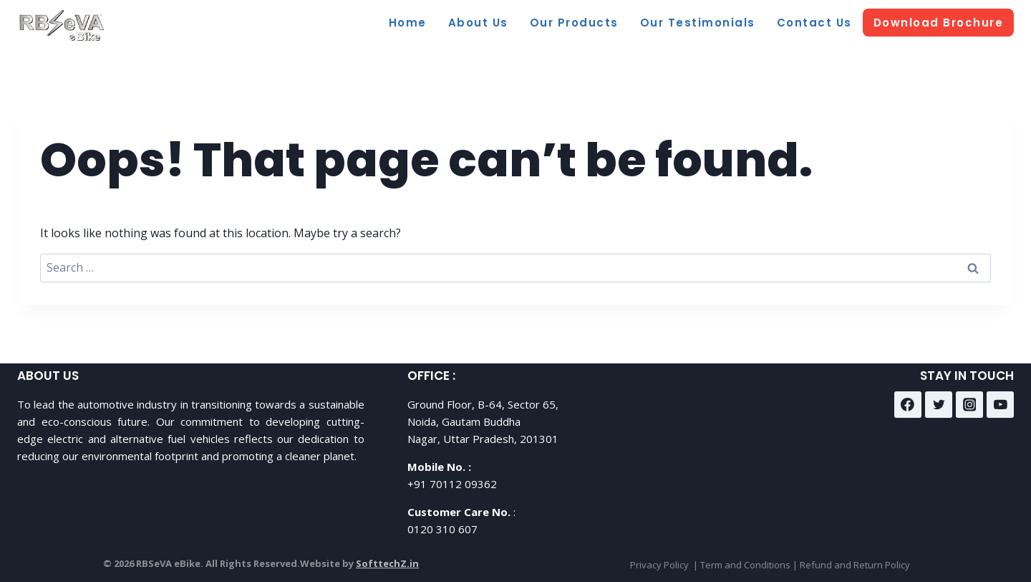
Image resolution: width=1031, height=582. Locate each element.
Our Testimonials (697, 22)
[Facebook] (907, 405)
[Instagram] (969, 405)
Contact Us (814, 22)
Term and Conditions (745, 564)
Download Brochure (938, 22)
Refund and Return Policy (855, 564)
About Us (478, 22)
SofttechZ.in (387, 563)
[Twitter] (938, 405)
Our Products (574, 22)
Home (408, 22)
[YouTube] (1000, 405)
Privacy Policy (659, 564)
